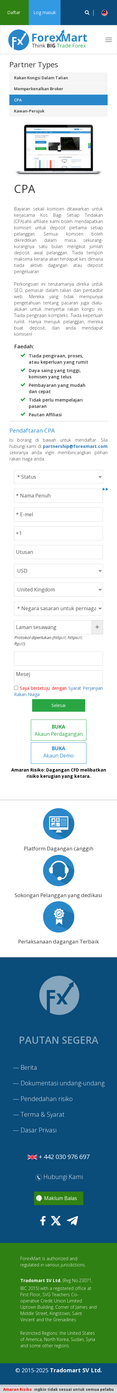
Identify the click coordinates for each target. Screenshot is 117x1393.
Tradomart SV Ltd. (40, 1280)
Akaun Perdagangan (59, 730)
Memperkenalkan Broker (38, 88)
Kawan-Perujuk (29, 111)
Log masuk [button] (44, 12)
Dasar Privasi (38, 1130)
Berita (29, 1067)
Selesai (58, 705)
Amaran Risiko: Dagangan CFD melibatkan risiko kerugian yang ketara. (58, 773)
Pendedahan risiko (47, 1098)
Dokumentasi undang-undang (63, 1083)
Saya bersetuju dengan (58, 691)
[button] (104, 12)
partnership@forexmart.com (75, 446)
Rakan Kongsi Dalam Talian (41, 78)
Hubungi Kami (59, 1176)
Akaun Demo (58, 752)
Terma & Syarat (43, 1114)
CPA (18, 100)
